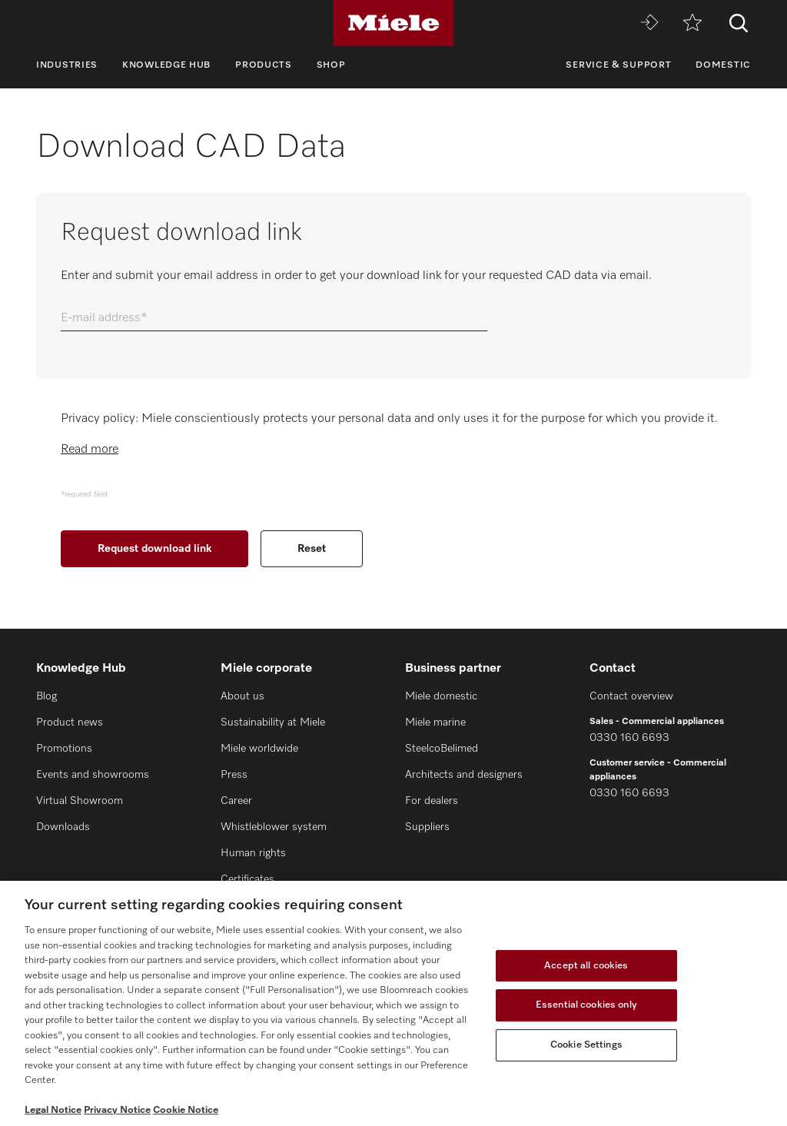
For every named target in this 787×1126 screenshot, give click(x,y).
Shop (331, 65)
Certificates (247, 879)
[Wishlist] (692, 23)
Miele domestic (441, 696)
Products (263, 65)
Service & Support (618, 65)
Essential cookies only (586, 1005)
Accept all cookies (586, 966)
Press (234, 774)
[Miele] (393, 23)
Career (236, 801)
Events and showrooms (92, 774)
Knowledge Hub (166, 65)
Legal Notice (53, 1110)
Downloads (63, 827)
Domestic (723, 65)
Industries (67, 65)
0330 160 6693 (629, 737)
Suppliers (427, 827)
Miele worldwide (259, 748)
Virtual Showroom (79, 801)
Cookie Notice (185, 1110)
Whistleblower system (274, 827)
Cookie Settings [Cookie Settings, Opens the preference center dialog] (586, 1045)
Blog (46, 696)
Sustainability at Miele (273, 722)
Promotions (64, 748)
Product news (69, 722)
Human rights (253, 853)
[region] (393, 1003)
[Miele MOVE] (649, 23)
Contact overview (631, 696)
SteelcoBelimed (441, 748)
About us (242, 696)
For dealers (431, 801)
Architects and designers (464, 774)
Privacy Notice (117, 1110)
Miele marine (435, 722)
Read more (89, 449)
